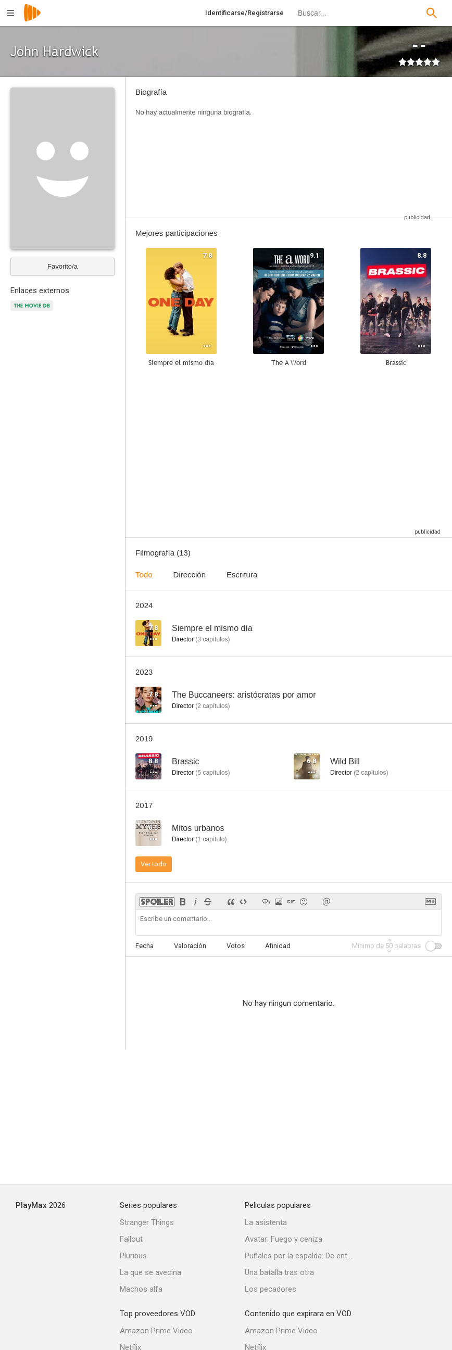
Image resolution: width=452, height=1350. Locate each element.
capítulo (210, 839)
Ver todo (154, 864)
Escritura (242, 574)
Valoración (190, 946)
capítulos (212, 639)
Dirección (189, 574)
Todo (144, 574)
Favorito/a (62, 266)
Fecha (144, 946)
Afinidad (278, 946)
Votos (236, 946)
